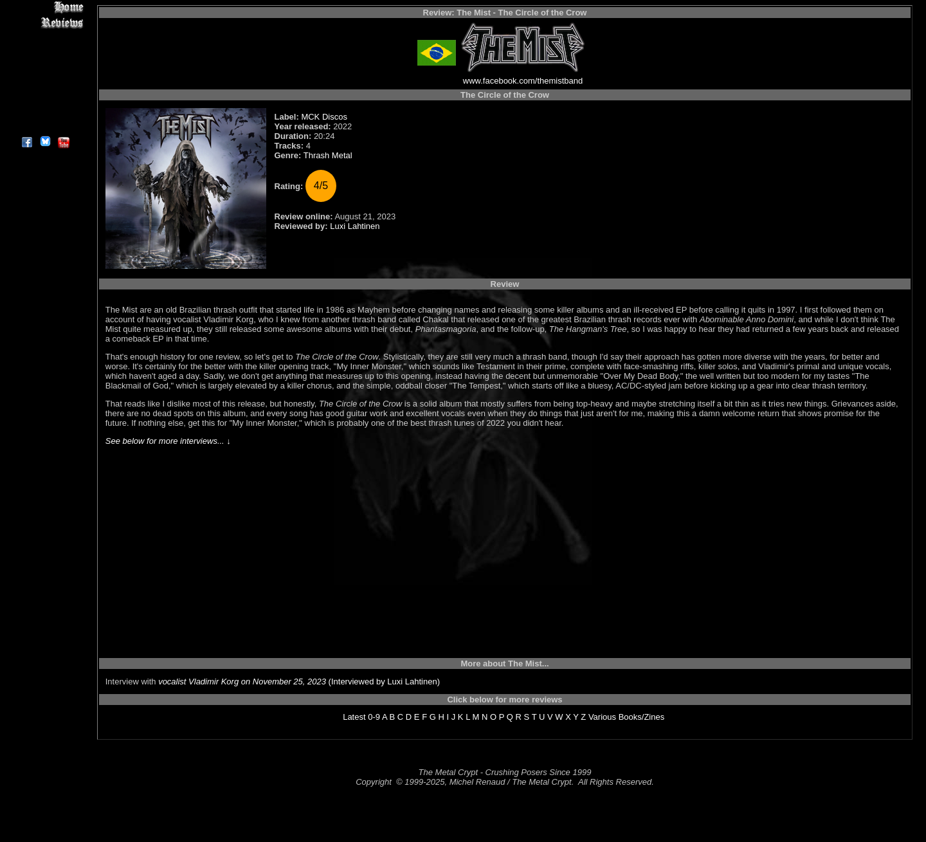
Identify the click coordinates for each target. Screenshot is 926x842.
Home (44, 7)
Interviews (44, 37)
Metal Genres (44, 81)
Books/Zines (642, 717)
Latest (354, 717)
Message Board (44, 66)
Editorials (44, 51)
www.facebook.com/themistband (523, 81)
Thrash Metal (328, 155)
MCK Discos (324, 117)
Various (602, 717)
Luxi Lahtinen (354, 226)
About (44, 125)
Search (44, 96)
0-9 (374, 717)
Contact (44, 111)
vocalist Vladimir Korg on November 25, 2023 (242, 681)
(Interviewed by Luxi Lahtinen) (383, 681)
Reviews (44, 22)
